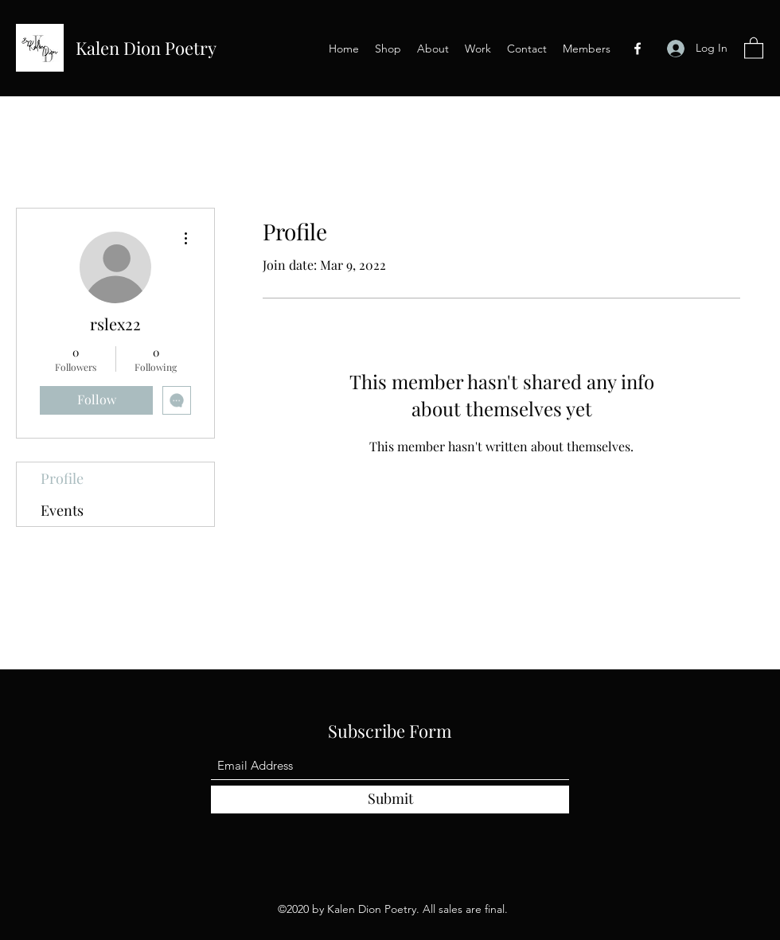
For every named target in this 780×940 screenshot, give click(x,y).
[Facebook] (637, 49)
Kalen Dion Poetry (146, 48)
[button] (753, 47)
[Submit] (390, 799)
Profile (62, 478)
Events (62, 510)
